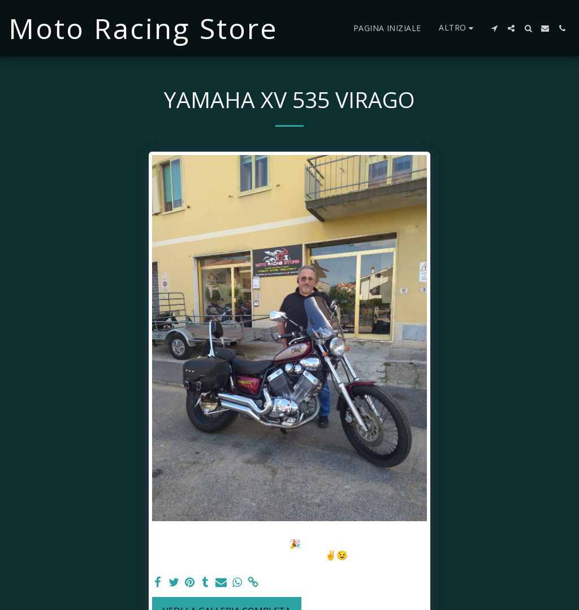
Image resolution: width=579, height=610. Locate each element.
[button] (494, 28)
